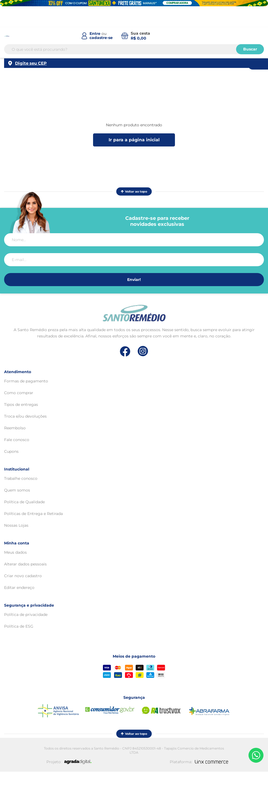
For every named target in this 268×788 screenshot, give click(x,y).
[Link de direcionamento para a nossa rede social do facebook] (125, 351)
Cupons (11, 451)
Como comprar (18, 392)
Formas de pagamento (26, 381)
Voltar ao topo (134, 191)
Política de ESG (18, 626)
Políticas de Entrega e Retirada (33, 513)
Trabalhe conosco (20, 478)
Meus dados (15, 552)
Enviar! (134, 279)
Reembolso (15, 428)
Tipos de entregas (21, 404)
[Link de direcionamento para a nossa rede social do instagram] (143, 351)
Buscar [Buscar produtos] (250, 49)
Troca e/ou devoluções (25, 416)
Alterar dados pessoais (25, 564)
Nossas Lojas (16, 525)
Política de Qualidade (24, 501)
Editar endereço (19, 587)
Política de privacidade (25, 614)
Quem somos (17, 490)
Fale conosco (16, 439)
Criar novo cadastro (23, 575)
